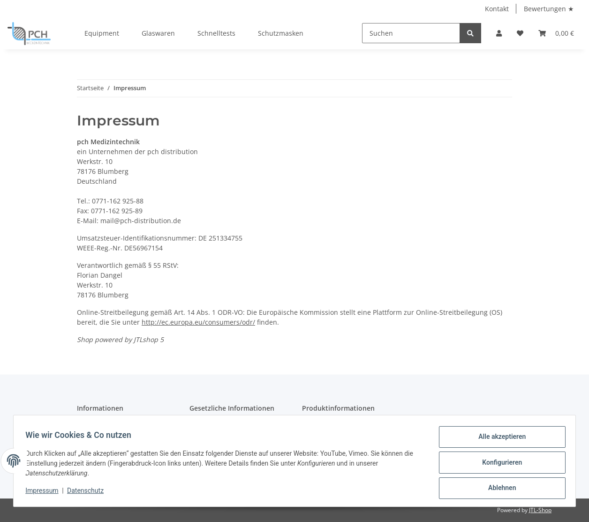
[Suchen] (411, 33)
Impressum (45, 493)
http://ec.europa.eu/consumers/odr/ (198, 322)
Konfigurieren (499, 464)
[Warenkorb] (556, 33)
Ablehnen (499, 488)
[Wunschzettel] (520, 33)
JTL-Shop (540, 510)
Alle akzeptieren (498, 440)
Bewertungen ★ (549, 8)
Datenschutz (88, 493)
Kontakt (497, 8)
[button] (499, 33)
